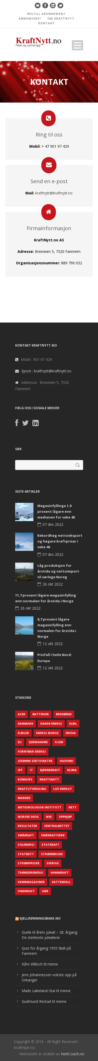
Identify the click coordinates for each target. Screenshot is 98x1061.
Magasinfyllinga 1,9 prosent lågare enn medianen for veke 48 (56, 511)
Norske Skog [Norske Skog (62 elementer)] (28, 817)
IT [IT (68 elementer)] (31, 770)
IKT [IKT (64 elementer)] (20, 770)
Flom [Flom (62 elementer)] (59, 742)
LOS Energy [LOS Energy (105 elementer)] (62, 789)
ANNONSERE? (30, 18)
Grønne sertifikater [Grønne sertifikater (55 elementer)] (35, 761)
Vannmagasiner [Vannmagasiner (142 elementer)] (31, 882)
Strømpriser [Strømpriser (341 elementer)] (28, 863)
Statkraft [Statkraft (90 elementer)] (50, 845)
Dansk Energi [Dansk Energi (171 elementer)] (51, 723)
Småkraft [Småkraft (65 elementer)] (26, 835)
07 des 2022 (53, 524)
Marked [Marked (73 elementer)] (24, 798)
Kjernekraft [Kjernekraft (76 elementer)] (50, 770)
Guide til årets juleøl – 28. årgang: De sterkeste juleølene (50, 935)
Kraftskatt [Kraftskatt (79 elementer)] (49, 779)
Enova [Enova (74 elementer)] (71, 733)
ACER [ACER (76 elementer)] (21, 714)
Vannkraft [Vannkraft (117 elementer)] (59, 872)
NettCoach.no (72, 1053)
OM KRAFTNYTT (60, 18)
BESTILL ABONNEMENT (46, 14)
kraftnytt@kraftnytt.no (54, 192)
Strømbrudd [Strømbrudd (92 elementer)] (52, 854)
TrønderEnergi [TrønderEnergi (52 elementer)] (30, 872)
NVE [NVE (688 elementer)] (49, 817)
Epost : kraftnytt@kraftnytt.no (46, 370)
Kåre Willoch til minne (40, 964)
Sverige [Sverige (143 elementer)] (53, 863)
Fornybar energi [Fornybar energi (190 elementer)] (32, 751)
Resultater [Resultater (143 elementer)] (27, 826)
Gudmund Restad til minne (44, 1001)
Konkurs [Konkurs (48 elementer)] (25, 779)
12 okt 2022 (53, 643)
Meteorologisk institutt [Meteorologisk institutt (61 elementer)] (39, 807)
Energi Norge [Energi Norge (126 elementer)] (47, 733)
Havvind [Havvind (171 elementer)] (66, 761)
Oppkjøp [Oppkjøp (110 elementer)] (65, 817)
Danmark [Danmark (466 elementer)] (25, 723)
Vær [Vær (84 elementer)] (45, 891)
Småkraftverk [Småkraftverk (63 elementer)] (53, 835)
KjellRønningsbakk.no (40, 918)
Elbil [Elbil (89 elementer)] (73, 723)
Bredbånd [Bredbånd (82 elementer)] (64, 714)
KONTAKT (46, 23)
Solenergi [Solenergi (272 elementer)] (26, 845)
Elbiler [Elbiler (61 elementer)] (23, 733)
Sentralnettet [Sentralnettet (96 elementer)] (57, 826)
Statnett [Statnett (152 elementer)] (26, 854)
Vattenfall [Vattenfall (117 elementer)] (61, 882)
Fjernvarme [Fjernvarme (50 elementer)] (38, 742)
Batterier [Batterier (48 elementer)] (40, 714)
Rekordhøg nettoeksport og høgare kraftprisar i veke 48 (59, 541)
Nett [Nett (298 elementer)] (72, 807)
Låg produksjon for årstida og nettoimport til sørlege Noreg (58, 571)
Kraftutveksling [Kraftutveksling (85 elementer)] (32, 789)
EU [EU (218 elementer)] (20, 742)
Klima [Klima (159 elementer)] (72, 770)
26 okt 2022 (53, 584)
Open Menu (77, 45)
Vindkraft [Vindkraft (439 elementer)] (26, 891)
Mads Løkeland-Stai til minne (46, 990)
